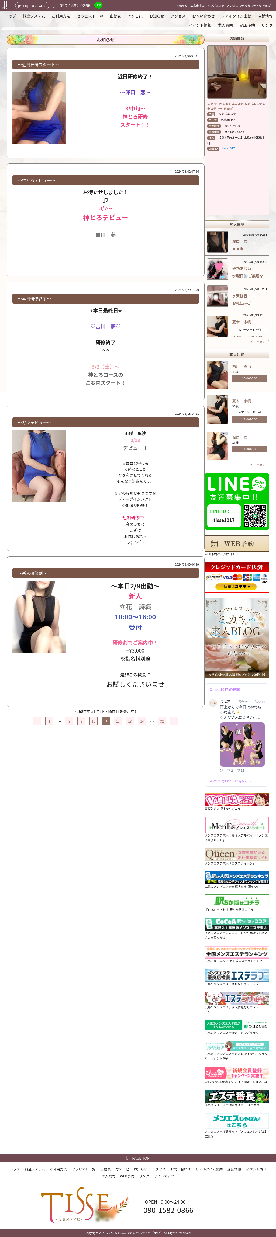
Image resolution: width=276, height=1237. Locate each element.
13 (130, 721)
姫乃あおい (243, 268)
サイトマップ (164, 1176)
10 (93, 721)
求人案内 (225, 25)
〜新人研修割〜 (32, 573)
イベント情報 (200, 25)
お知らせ (156, 16)
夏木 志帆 (241, 322)
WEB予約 (247, 25)
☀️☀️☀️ (238, 248)
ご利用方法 (60, 16)
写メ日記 (135, 16)
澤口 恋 (241, 241)
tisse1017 (228, 148)
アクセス (178, 16)
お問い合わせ (203, 16)
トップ (10, 16)
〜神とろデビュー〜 (36, 180)
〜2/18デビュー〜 (34, 422)
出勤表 (115, 16)
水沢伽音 (241, 295)
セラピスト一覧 (90, 16)
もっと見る (257, 342)
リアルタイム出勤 (236, 16)
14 (142, 721)
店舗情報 (265, 16)
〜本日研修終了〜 (34, 298)
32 (162, 721)
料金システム (34, 16)
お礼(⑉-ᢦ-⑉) (242, 303)
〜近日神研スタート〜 (38, 64)
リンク (267, 25)
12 (117, 721)
